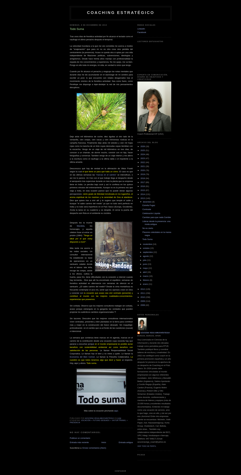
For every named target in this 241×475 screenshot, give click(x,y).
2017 (143, 182)
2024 (143, 154)
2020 (143, 170)
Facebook (141, 32)
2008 (143, 305)
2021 (143, 166)
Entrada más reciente (79, 442)
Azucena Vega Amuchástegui (155, 333)
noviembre (148, 244)
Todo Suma (147, 239)
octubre (146, 248)
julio (145, 260)
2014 (143, 194)
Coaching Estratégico (120, 12)
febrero (146, 280)
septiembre (148, 252)
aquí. (116, 411)
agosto (146, 256)
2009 (143, 301)
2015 (143, 190)
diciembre (147, 202)
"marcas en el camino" (106, 175)
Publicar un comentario (80, 438)
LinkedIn (141, 29)
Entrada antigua (126, 442)
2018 (143, 178)
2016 (143, 186)
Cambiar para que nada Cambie (156, 217)
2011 (143, 293)
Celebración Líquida (151, 213)
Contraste (146, 209)
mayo (145, 268)
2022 (143, 162)
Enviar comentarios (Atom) (94, 448)
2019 (143, 174)
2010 (143, 297)
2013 (143, 198)
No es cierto (147, 228)
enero (146, 284)
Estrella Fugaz (148, 205)
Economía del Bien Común (82, 357)
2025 (143, 150)
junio (145, 264)
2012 (143, 289)
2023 (143, 158)
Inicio (103, 442)
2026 (143, 146)
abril (145, 272)
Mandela (81, 226)
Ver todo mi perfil (146, 446)
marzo (146, 276)
